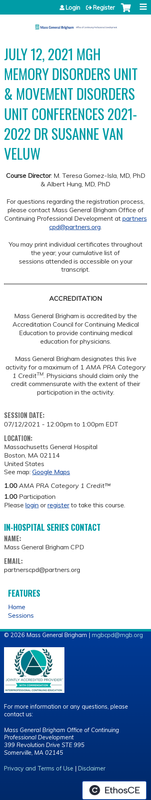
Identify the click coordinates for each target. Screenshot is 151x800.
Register (104, 8)
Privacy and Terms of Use (38, 768)
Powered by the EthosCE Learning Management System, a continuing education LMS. (114, 790)
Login (73, 8)
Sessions (21, 615)
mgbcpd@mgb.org (117, 635)
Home (16, 607)
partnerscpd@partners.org (98, 222)
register (58, 505)
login (32, 505)
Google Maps (51, 472)
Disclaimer (91, 768)
